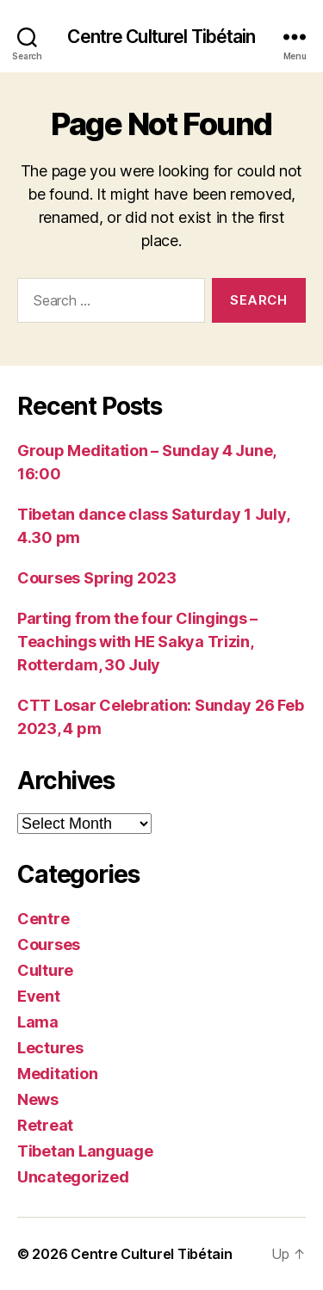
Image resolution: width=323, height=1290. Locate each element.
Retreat (45, 1125)
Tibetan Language (85, 1151)
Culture (45, 970)
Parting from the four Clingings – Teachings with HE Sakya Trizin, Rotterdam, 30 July (137, 641)
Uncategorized (73, 1177)
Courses (48, 944)
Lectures (50, 1048)
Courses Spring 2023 (97, 578)
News (38, 1099)
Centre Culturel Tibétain (161, 37)
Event (38, 996)
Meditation (57, 1074)
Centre (43, 919)
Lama (38, 1022)
